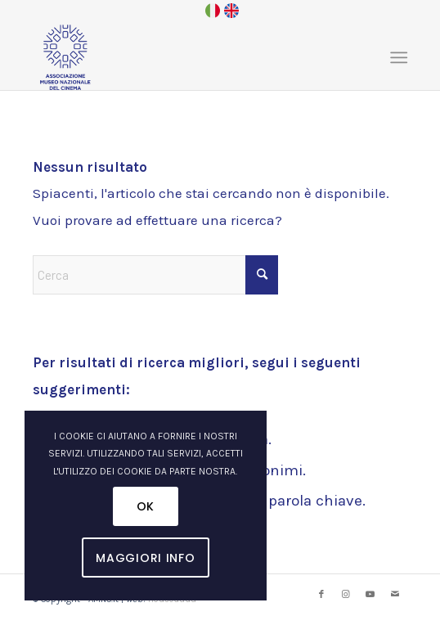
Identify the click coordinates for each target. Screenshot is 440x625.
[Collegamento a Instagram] (346, 594)
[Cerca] (155, 275)
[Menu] (397, 57)
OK (146, 506)
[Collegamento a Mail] (395, 594)
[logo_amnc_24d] (182, 57)
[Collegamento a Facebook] (321, 594)
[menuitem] (397, 57)
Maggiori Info (145, 558)
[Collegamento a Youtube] (370, 594)
